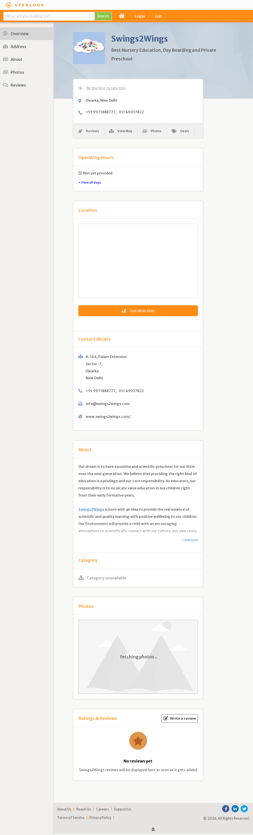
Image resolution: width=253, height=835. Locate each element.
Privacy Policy (100, 818)
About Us (64, 810)
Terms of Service (70, 818)
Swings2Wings (91, 510)
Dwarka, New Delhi (101, 100)
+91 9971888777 (100, 112)
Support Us (122, 810)
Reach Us (83, 810)
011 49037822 (131, 112)
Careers (102, 810)
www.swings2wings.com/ (108, 417)
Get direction (138, 311)
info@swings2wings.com (108, 404)
